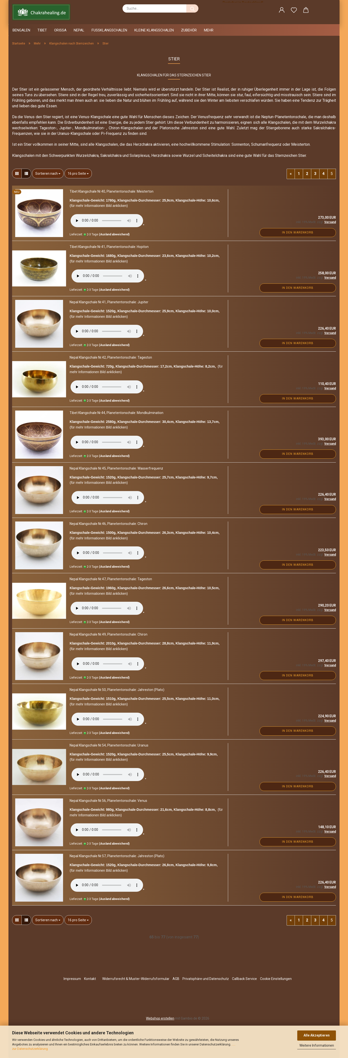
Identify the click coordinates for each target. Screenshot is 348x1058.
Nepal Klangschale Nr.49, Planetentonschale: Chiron (108, 634)
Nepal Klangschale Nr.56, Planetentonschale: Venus (108, 801)
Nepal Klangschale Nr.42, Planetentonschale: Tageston (111, 357)
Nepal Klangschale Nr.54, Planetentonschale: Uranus (109, 745)
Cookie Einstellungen (276, 979)
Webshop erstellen (160, 1018)
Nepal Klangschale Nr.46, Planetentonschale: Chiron (108, 524)
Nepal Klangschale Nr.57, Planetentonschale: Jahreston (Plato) (117, 856)
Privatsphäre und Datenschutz (205, 979)
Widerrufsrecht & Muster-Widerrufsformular (135, 979)
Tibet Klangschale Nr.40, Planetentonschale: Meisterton (111, 191)
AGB (176, 979)
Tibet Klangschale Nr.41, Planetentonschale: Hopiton (109, 247)
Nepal (79, 30)
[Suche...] (192, 8)
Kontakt (90, 979)
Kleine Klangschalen (154, 30)
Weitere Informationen (316, 1045)
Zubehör (189, 30)
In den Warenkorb (297, 232)
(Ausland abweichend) (114, 234)
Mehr (208, 30)
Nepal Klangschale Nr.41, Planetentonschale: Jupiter (109, 302)
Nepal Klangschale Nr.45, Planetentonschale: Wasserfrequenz (116, 468)
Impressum (72, 979)
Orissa (60, 30)
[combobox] (48, 173)
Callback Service (244, 979)
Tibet (42, 30)
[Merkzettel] (294, 10)
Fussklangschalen (109, 30)
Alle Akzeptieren (317, 1035)
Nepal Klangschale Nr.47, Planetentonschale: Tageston (111, 579)
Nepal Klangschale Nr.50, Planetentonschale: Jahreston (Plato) (117, 690)
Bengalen (21, 30)
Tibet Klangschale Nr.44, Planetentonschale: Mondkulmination (116, 413)
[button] (282, 10)
